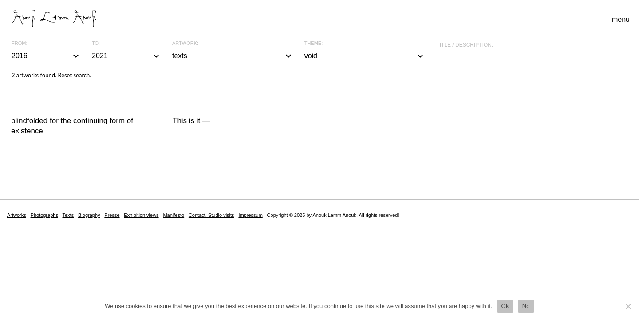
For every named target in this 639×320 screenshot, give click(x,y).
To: (96, 43)
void (365, 56)
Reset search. (74, 75)
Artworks (16, 215)
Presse (111, 215)
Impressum (250, 215)
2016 (46, 56)
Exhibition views (141, 215)
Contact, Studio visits (211, 215)
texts (233, 56)
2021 (127, 56)
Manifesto (173, 215)
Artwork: (185, 43)
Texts (68, 215)
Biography (89, 215)
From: (19, 43)
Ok (505, 306)
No (526, 306)
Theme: (313, 43)
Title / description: (464, 45)
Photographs (44, 215)
